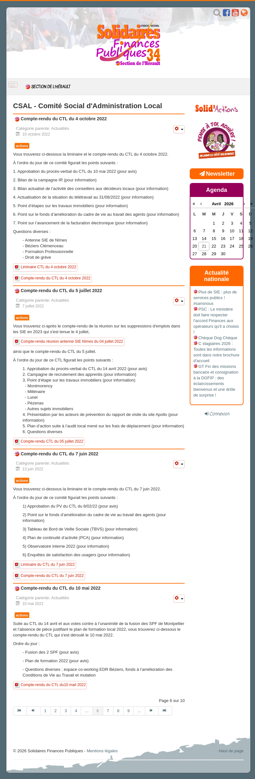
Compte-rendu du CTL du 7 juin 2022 (58, 453)
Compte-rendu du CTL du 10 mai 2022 (60, 588)
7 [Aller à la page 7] (108, 710)
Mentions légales (102, 750)
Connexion (219, 413)
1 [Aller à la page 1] (45, 710)
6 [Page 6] (97, 710)
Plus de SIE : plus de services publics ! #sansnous (215, 298)
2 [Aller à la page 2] (55, 710)
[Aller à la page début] (20, 710)
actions (22, 146)
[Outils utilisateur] (179, 129)
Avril (218, 203)
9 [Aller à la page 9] (128, 710)
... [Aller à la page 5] (87, 710)
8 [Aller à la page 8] (118, 710)
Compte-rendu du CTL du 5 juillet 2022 (60, 290)
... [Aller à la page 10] (139, 710)
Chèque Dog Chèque (217, 337)
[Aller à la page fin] (165, 710)
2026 (228, 203)
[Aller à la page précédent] (33, 710)
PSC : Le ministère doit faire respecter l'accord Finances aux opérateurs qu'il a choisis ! (216, 320)
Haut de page (231, 750)
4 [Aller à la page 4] (76, 710)
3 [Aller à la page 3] (66, 710)
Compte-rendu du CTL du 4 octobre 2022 (63, 118)
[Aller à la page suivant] (152, 710)
